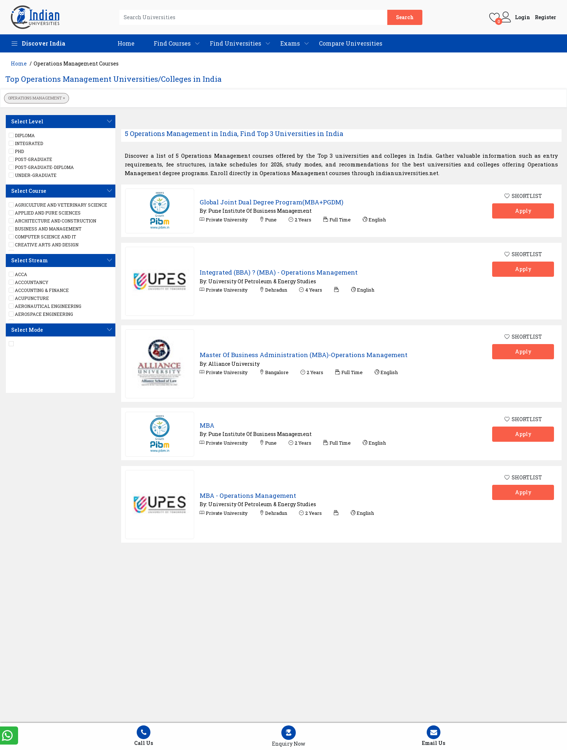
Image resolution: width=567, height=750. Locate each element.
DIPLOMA (22, 135)
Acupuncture (29, 298)
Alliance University (234, 363)
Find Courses (172, 43)
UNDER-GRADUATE (32, 175)
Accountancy (28, 282)
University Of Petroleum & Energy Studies (262, 281)
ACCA (18, 274)
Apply (523, 210)
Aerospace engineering (41, 314)
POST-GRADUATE (30, 159)
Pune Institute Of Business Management (260, 210)
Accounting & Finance (39, 290)
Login (522, 17)
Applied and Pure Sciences (45, 213)
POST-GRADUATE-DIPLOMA (41, 167)
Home (126, 43)
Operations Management (36, 98)
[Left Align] (288, 736)
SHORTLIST (523, 195)
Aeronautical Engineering (45, 306)
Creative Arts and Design (43, 244)
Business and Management (45, 229)
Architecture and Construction (52, 221)
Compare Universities (350, 43)
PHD (16, 151)
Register (545, 17)
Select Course (28, 190)
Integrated (26, 143)
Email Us (433, 735)
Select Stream (29, 260)
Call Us (143, 735)
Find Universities (235, 43)
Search (405, 17)
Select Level (27, 121)
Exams (290, 43)
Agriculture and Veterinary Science (58, 205)
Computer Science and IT (42, 237)
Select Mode (27, 329)
